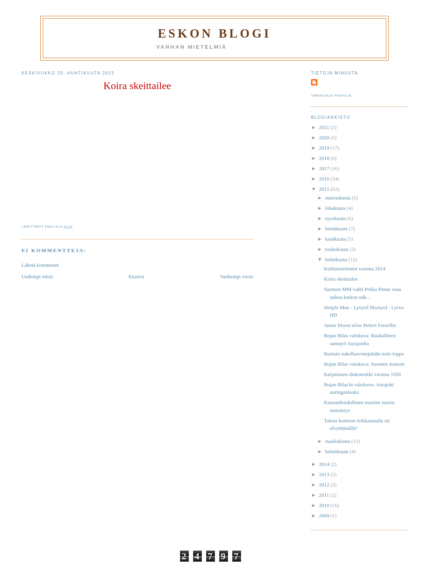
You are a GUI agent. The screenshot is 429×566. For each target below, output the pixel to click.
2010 (324, 505)
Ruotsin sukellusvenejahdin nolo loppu (364, 354)
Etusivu (136, 276)
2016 (324, 179)
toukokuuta (337, 249)
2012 (324, 485)
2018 (324, 158)
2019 (324, 148)
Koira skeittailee (137, 85)
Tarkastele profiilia (331, 95)
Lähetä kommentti (40, 265)
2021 (324, 127)
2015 (324, 189)
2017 (324, 168)
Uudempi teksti (37, 276)
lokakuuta (336, 208)
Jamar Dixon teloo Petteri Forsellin (360, 325)
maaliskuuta (338, 441)
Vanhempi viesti (236, 276)
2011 (324, 495)
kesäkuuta (336, 239)
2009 (324, 516)
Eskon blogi (214, 33)
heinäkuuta (337, 229)
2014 (324, 464)
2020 (324, 138)
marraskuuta (338, 198)
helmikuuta (337, 451)
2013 (324, 474)
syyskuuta (336, 218)
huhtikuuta (337, 259)
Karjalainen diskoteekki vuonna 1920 (362, 374)
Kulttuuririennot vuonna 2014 (354, 269)
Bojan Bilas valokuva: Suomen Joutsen (364, 364)
